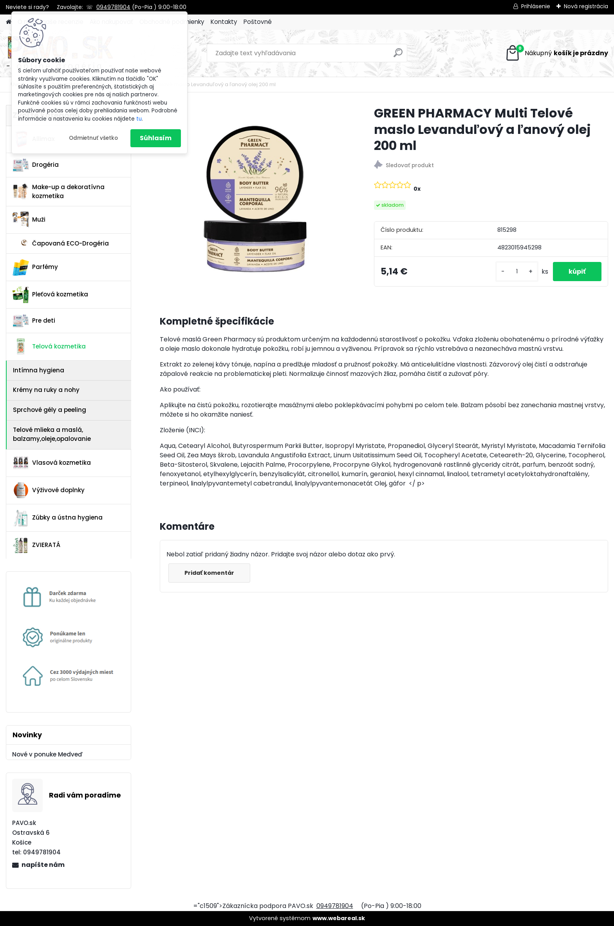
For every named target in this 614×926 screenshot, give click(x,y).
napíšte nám (43, 864)
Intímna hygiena (38, 370)
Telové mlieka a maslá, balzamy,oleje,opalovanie (52, 434)
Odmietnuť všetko (93, 138)
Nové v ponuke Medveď (47, 754)
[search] (398, 55)
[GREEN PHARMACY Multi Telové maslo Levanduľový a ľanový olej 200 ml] (254, 199)
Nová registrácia (586, 6)
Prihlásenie (535, 6)
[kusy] (517, 271)
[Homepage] (8, 22)
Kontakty (224, 22)
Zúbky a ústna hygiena (58, 518)
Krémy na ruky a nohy (46, 390)
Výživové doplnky (49, 490)
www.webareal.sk (338, 918)
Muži (29, 219)
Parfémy (35, 267)
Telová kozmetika (49, 346)
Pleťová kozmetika (50, 295)
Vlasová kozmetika (52, 463)
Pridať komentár (209, 573)
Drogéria (36, 164)
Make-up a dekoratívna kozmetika (59, 191)
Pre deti (34, 320)
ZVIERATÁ (36, 545)
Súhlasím (156, 138)
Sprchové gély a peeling (49, 410)
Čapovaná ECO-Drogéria (61, 243)
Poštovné (258, 22)
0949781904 (113, 7)
